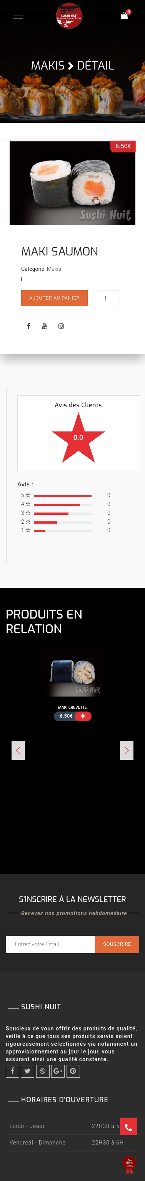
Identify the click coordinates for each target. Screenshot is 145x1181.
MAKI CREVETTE (72, 707)
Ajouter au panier (54, 298)
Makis (48, 65)
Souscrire (117, 944)
